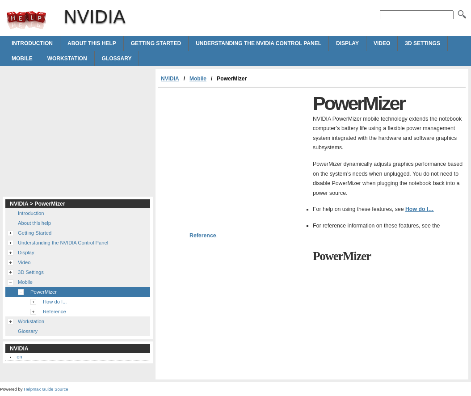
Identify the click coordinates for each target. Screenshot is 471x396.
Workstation (67, 58)
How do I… (419, 209)
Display (347, 43)
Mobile (22, 58)
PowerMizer (43, 292)
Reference (202, 235)
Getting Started (156, 43)
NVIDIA (26, 20)
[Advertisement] (233, 155)
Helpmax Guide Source (46, 389)
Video (382, 43)
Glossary (117, 58)
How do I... (55, 301)
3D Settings (422, 43)
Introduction (32, 43)
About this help (91, 43)
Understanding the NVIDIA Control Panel (258, 43)
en (19, 356)
